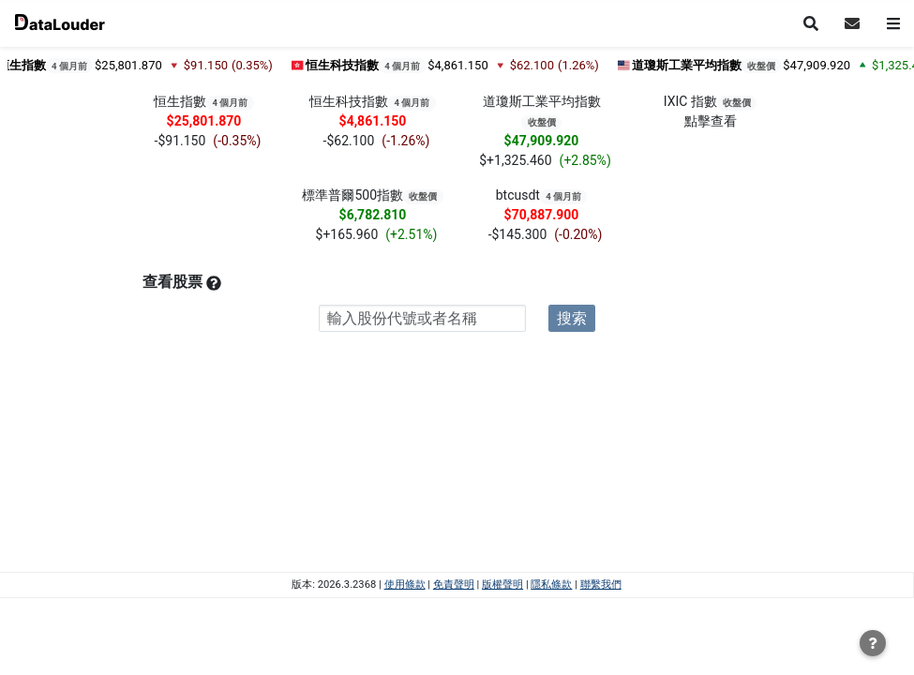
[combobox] (422, 318)
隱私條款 (551, 584)
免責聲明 (453, 584)
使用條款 (405, 584)
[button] (852, 20)
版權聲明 (502, 584)
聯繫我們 (601, 584)
